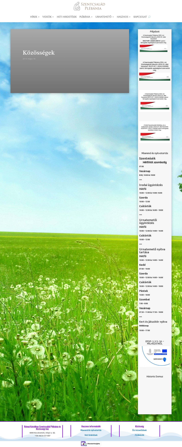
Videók (47, 17)
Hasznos (122, 17)
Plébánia (84, 17)
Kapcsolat (140, 17)
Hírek (33, 17)
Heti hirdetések (67, 17)
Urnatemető (103, 17)
